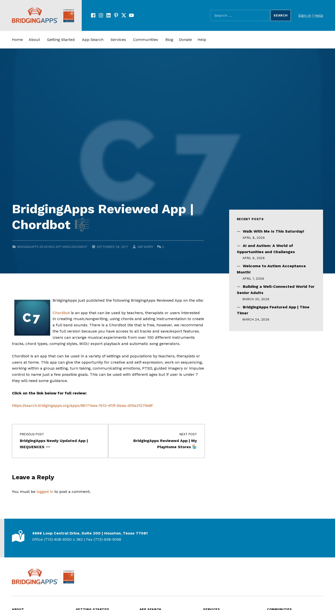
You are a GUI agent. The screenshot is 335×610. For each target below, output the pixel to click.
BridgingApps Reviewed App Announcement (52, 247)
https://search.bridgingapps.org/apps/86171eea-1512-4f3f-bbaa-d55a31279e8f (82, 405)
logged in (45, 491)
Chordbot (61, 312)
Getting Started (61, 39)
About (34, 39)
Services (118, 39)
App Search (92, 39)
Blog (169, 39)
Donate (185, 39)
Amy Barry (145, 247)
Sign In (304, 15)
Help (318, 15)
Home (17, 39)
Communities (145, 39)
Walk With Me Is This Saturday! (273, 231)
